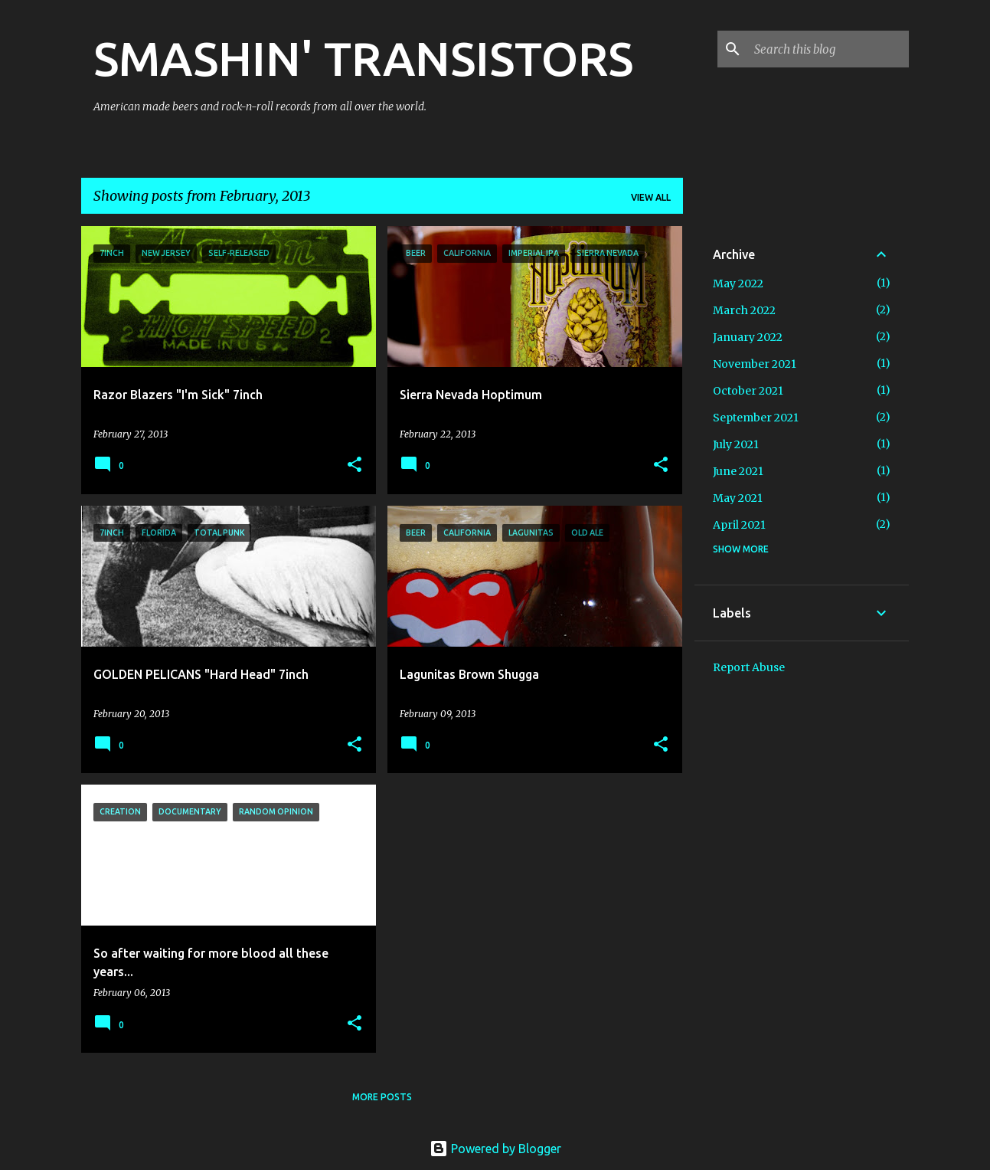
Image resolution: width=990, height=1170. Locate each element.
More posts (382, 1097)
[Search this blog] (828, 49)
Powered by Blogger (495, 1148)
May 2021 (738, 498)
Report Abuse (749, 667)
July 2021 (736, 444)
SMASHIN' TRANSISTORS (363, 58)
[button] (354, 465)
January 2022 (748, 337)
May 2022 (738, 283)
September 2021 (756, 417)
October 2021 (748, 391)
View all (651, 197)
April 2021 (739, 525)
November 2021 (754, 364)
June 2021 (738, 471)
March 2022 (744, 310)
